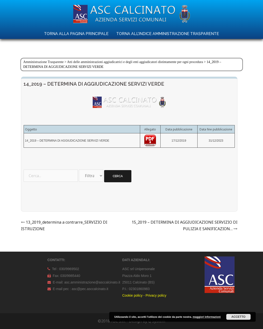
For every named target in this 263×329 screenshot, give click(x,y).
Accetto (238, 317)
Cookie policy (132, 295)
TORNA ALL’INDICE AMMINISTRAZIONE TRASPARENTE (167, 33)
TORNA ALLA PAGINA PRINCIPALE (76, 33)
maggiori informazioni (207, 316)
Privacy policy (155, 295)
